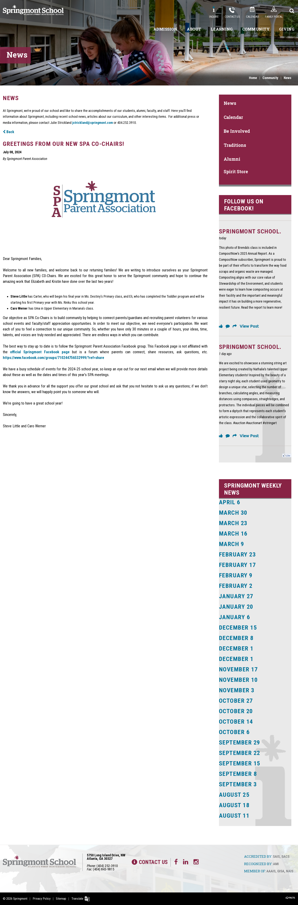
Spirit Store (236, 171)
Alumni (232, 159)
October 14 (236, 721)
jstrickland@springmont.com (92, 123)
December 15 (238, 627)
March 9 (231, 544)
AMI (276, 864)
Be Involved (237, 131)
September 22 (239, 752)
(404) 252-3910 (107, 866)
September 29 (239, 742)
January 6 (234, 617)
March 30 (233, 512)
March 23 (233, 523)
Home (253, 78)
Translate (77, 898)
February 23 (237, 554)
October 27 (236, 700)
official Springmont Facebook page (40, 352)
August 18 (234, 805)
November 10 (238, 679)
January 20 (236, 606)
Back (8, 132)
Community (256, 29)
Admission (165, 29)
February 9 (236, 575)
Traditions (235, 145)
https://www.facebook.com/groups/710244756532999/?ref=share (53, 357)
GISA (280, 871)
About (194, 29)
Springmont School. (250, 231)
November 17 (238, 669)
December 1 (236, 648)
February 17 (237, 564)
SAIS (276, 856)
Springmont (20, 898)
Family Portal (274, 16)
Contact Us (232, 16)
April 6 (229, 502)
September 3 (238, 784)
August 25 (234, 794)
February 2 (236, 585)
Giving (286, 29)
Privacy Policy (42, 898)
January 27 (236, 596)
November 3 (236, 690)
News (287, 78)
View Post (249, 326)
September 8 (238, 773)
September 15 (239, 763)
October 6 (234, 732)
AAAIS (271, 871)
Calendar (252, 16)
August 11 (234, 815)
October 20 (236, 711)
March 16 (233, 533)
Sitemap (61, 898)
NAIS (289, 871)
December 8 (236, 638)
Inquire (213, 16)
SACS (285, 856)
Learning (222, 29)
